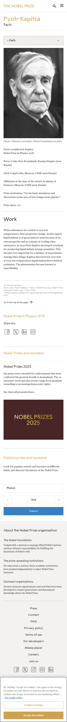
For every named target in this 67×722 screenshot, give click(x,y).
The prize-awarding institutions (23, 560)
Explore (33, 511)
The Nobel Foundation (18, 540)
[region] (33, 699)
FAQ (34, 621)
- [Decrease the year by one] (7, 499)
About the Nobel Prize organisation (30, 530)
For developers (33, 641)
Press (33, 608)
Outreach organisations (18, 581)
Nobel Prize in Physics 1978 (24, 316)
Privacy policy (33, 628)
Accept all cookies (33, 715)
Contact (33, 614)
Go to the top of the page (16, 302)
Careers (33, 654)
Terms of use (33, 634)
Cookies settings (33, 705)
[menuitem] (33, 608)
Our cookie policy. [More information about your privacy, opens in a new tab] (13, 697)
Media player (34, 647)
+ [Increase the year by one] (59, 499)
